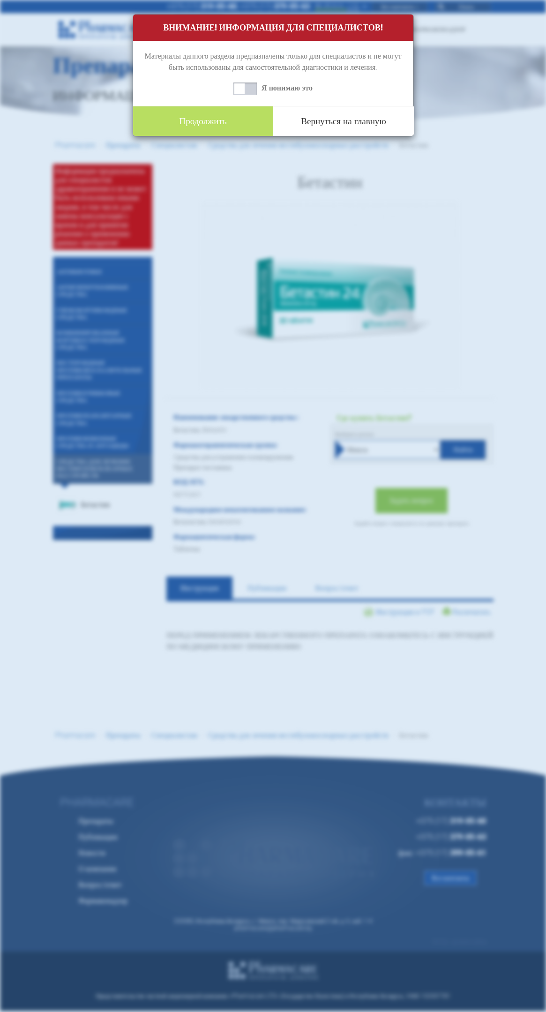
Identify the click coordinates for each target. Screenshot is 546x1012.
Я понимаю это (287, 88)
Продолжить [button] (203, 121)
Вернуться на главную (343, 121)
